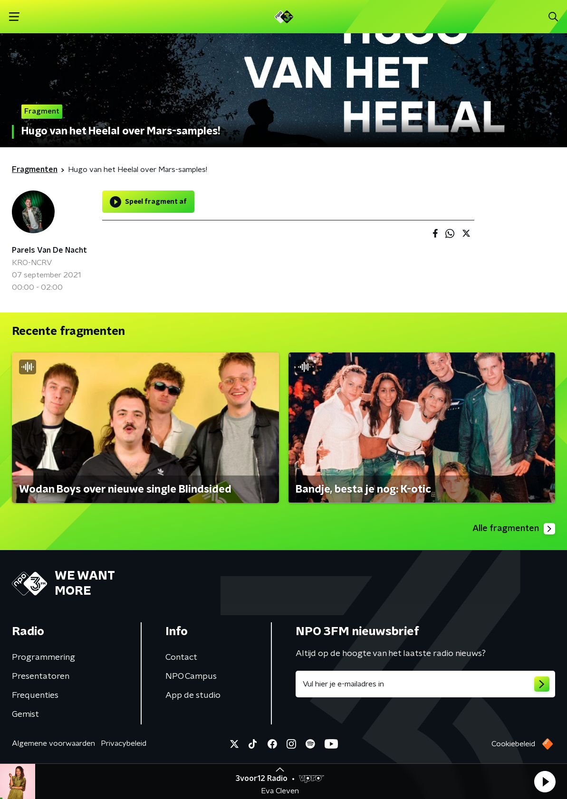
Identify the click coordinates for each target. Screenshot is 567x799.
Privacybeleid (123, 743)
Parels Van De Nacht (49, 250)
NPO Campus (191, 676)
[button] (544, 781)
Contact (181, 657)
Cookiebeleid (513, 744)
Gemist (25, 714)
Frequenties (35, 695)
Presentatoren (40, 676)
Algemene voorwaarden (53, 743)
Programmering (43, 657)
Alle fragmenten (513, 528)
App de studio (193, 695)
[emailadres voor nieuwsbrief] (426, 684)
